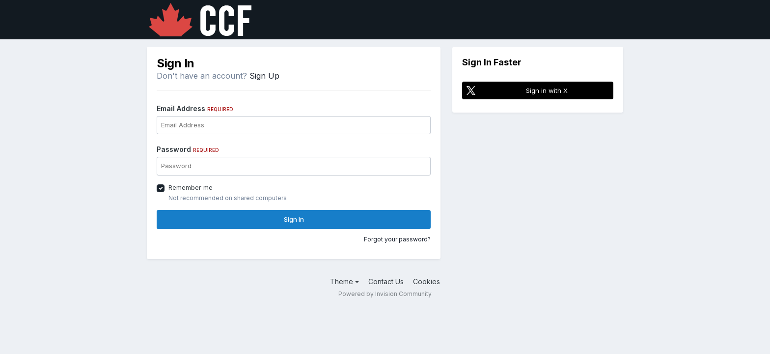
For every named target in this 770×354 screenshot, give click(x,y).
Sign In (294, 219)
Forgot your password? (397, 239)
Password (188, 149)
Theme (344, 281)
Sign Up (264, 76)
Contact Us (386, 281)
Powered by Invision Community (385, 293)
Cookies (426, 281)
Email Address (195, 108)
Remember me (190, 187)
